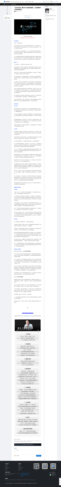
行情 (18, 1)
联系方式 (6, 468)
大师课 (29, 1)
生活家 (32, 1)
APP (23, 1)
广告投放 (6, 466)
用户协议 (19, 466)
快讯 (16, 1)
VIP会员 (26, 1)
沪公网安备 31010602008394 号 (23, 483)
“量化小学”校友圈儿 (27, 17)
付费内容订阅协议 (20, 467)
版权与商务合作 (7, 467)
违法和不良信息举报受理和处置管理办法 (25, 473)
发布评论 (39, 455)
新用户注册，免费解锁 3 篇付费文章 (27, 444)
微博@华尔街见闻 (53, 469)
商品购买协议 (20, 468)
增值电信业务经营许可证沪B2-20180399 (32, 483)
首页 (11, 1)
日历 (20, 1)
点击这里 (8, 475)
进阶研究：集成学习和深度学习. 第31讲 (7, 18)
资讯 (13, 1)
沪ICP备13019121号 (16, 483)
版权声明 (19, 465)
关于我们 (6, 465)
